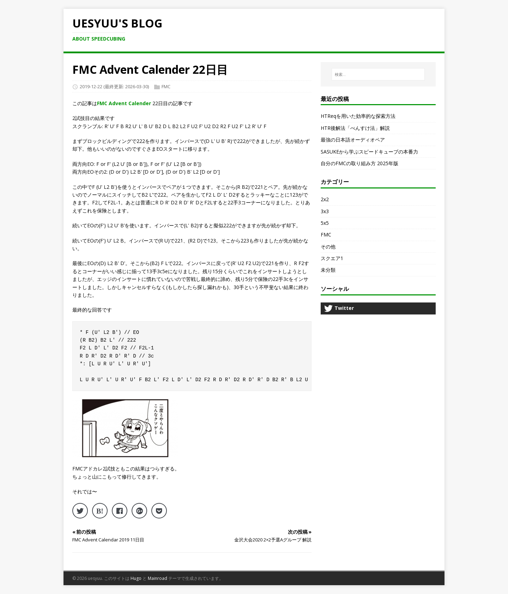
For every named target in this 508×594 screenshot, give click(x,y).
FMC (166, 86)
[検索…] (378, 74)
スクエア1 (332, 258)
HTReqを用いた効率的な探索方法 (358, 116)
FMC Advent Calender (124, 103)
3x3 (325, 211)
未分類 (328, 269)
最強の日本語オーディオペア (353, 139)
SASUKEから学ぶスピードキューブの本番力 (369, 151)
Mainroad (157, 578)
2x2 (325, 199)
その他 (328, 246)
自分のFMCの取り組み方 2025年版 (359, 163)
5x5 (325, 223)
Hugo (136, 578)
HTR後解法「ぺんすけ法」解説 (355, 128)
